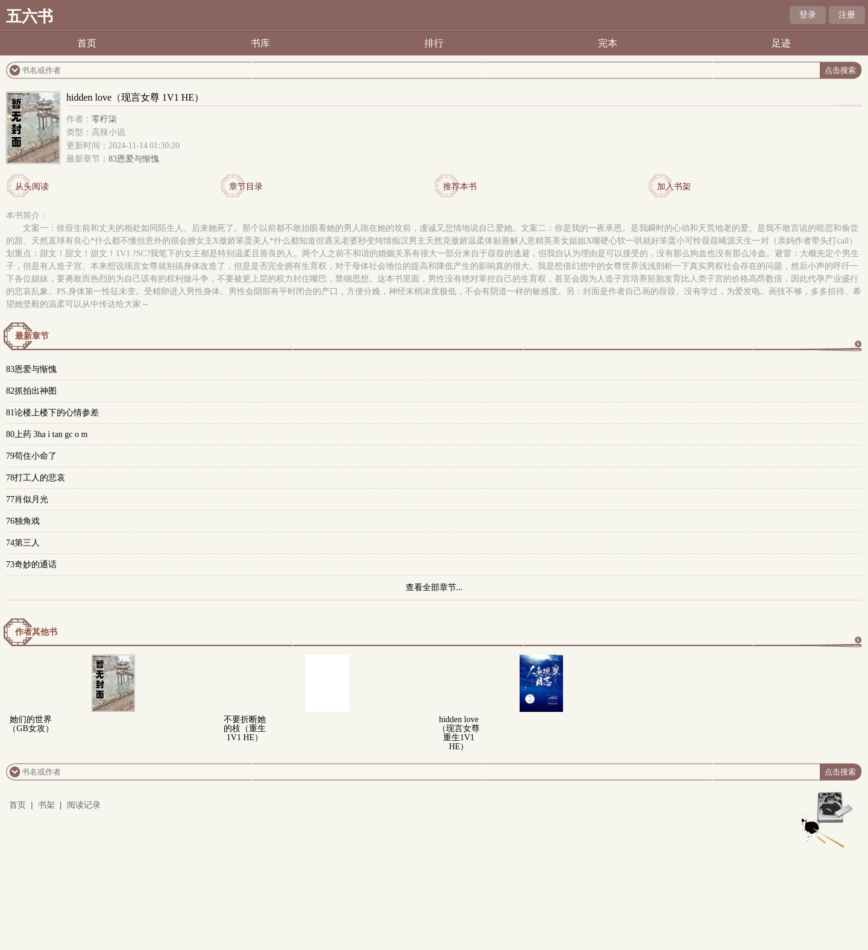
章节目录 (246, 186)
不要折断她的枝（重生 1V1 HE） (245, 728)
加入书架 (674, 186)
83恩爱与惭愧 (133, 158)
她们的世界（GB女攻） (30, 724)
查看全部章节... (434, 587)
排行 (434, 43)
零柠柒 (104, 119)
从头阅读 (32, 186)
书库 (260, 43)
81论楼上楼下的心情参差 (52, 412)
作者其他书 (36, 632)
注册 (846, 14)
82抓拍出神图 (31, 390)
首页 (86, 43)
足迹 (781, 43)
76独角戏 (23, 521)
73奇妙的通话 (31, 564)
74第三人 (23, 542)
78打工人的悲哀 (35, 477)
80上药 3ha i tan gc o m (46, 434)
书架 (46, 805)
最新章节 (32, 336)
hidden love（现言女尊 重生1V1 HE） (459, 733)
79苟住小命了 (31, 456)
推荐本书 (460, 186)
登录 (807, 14)
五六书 (29, 16)
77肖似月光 (27, 499)
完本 (607, 43)
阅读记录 (84, 805)
